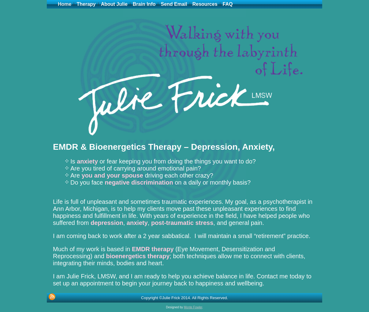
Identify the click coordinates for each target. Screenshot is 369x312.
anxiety (87, 161)
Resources (205, 4)
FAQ (228, 4)
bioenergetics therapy (138, 256)
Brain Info (144, 4)
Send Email (174, 4)
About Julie (114, 4)
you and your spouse (112, 175)
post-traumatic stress (182, 222)
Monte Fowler (193, 307)
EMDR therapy (153, 249)
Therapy (85, 4)
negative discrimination (139, 182)
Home (64, 4)
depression (107, 222)
